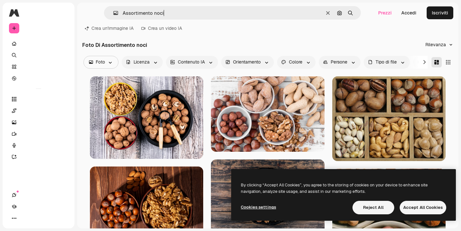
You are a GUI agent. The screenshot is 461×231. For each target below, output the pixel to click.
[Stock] (38, 67)
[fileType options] (387, 62)
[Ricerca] (38, 55)
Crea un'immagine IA (109, 28)
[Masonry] (436, 62)
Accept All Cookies (423, 207)
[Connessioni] (14, 218)
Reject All (373, 207)
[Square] (448, 62)
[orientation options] (247, 62)
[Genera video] (38, 134)
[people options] (340, 62)
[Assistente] (38, 157)
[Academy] (26, 218)
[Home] (38, 43)
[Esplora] (38, 78)
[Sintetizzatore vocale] (38, 145)
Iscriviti (440, 13)
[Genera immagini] (38, 122)
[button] (113, 13)
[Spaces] (38, 111)
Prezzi (385, 13)
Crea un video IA (161, 28)
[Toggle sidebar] (63, 13)
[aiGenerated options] (192, 62)
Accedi (408, 13)
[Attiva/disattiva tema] (37, 218)
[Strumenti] (38, 99)
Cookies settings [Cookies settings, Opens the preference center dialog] (258, 207)
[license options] (142, 62)
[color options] (296, 62)
